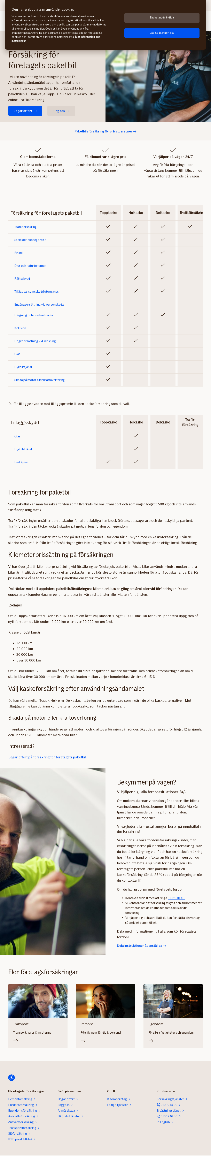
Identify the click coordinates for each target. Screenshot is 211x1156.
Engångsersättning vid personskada (39, 304)
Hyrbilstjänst (23, 367)
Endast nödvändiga (162, 17)
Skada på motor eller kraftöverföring (39, 380)
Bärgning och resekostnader (33, 315)
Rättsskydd (22, 279)
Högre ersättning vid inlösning (35, 341)
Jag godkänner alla (162, 33)
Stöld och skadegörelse (30, 240)
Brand (18, 253)
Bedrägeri (21, 462)
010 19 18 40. (176, 898)
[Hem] (11, 1077)
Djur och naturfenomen (30, 266)
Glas (17, 354)
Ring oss (61, 111)
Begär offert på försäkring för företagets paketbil (47, 757)
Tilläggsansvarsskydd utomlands (36, 291)
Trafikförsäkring (25, 227)
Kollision (20, 328)
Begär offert (25, 111)
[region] (105, 25)
